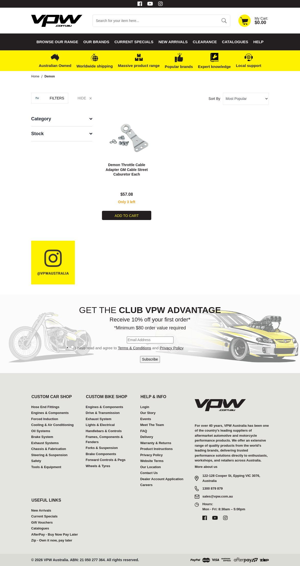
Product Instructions (156, 449)
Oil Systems (40, 431)
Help (258, 42)
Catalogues (235, 42)
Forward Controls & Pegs (105, 460)
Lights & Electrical (100, 425)
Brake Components (101, 454)
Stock (37, 133)
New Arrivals (173, 42)
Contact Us (149, 473)
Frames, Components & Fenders (104, 439)
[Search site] (224, 21)
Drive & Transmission (103, 413)
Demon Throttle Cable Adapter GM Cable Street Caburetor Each (127, 169)
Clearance (205, 42)
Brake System (42, 437)
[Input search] (155, 21)
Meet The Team (152, 425)
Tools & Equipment (46, 467)
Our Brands (96, 42)
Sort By (214, 99)
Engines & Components (50, 413)
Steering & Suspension (49, 455)
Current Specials (134, 42)
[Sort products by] (246, 99)
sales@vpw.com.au (217, 496)
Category (41, 118)
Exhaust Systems (45, 443)
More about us (206, 466)
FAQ (143, 431)
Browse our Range (57, 42)
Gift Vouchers (42, 522)
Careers (146, 485)
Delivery (146, 437)
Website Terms (152, 461)
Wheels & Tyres (98, 466)
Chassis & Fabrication (48, 449)
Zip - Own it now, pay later (51, 540)
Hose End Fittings (45, 407)
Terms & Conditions (134, 347)
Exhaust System (98, 419)
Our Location (150, 467)
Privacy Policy (171, 347)
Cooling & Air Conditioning (52, 425)
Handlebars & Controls (104, 431)
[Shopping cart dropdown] (253, 20)
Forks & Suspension (102, 448)
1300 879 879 (212, 488)
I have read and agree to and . (129, 348)
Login (144, 407)
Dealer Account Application (161, 479)
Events (145, 419)
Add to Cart (127, 215)
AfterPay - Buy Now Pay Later (54, 534)
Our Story (148, 413)
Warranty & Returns (155, 443)
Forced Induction (44, 419)
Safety (36, 461)
